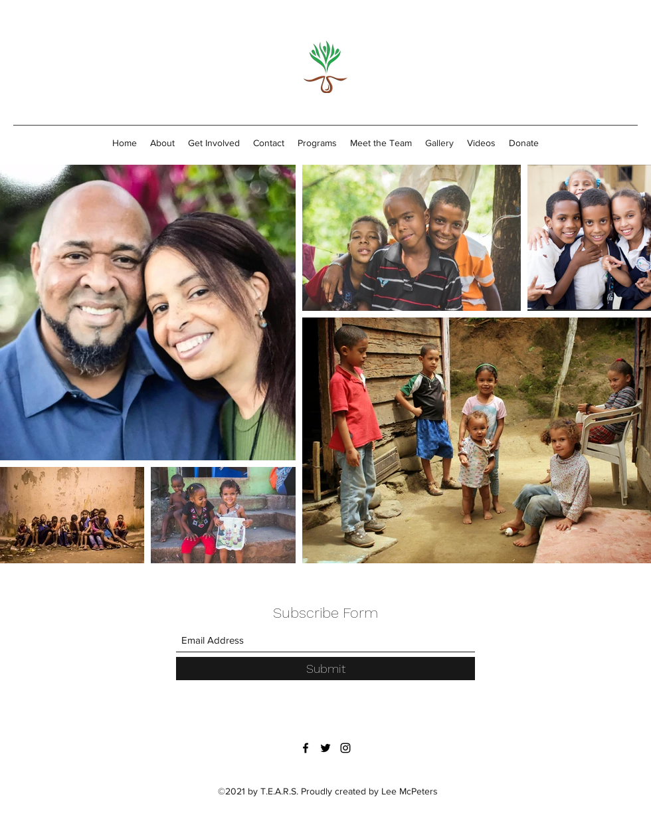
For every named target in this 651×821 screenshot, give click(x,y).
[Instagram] (345, 748)
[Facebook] (305, 748)
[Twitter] (325, 748)
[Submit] (325, 668)
